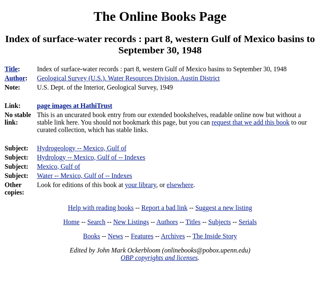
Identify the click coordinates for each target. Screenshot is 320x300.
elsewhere (180, 184)
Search (97, 221)
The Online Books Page (159, 16)
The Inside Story (214, 236)
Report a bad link (164, 207)
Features (142, 236)
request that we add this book (251, 122)
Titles (192, 221)
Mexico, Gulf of (58, 166)
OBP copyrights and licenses (159, 257)
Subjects (219, 221)
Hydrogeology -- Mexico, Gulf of (82, 148)
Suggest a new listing (223, 207)
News (115, 236)
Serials (248, 221)
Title (11, 68)
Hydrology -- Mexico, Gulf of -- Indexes (91, 157)
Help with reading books (101, 207)
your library (140, 184)
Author (15, 78)
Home (71, 221)
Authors (167, 221)
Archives (173, 236)
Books (91, 236)
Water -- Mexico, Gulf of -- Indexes (84, 175)
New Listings (131, 221)
